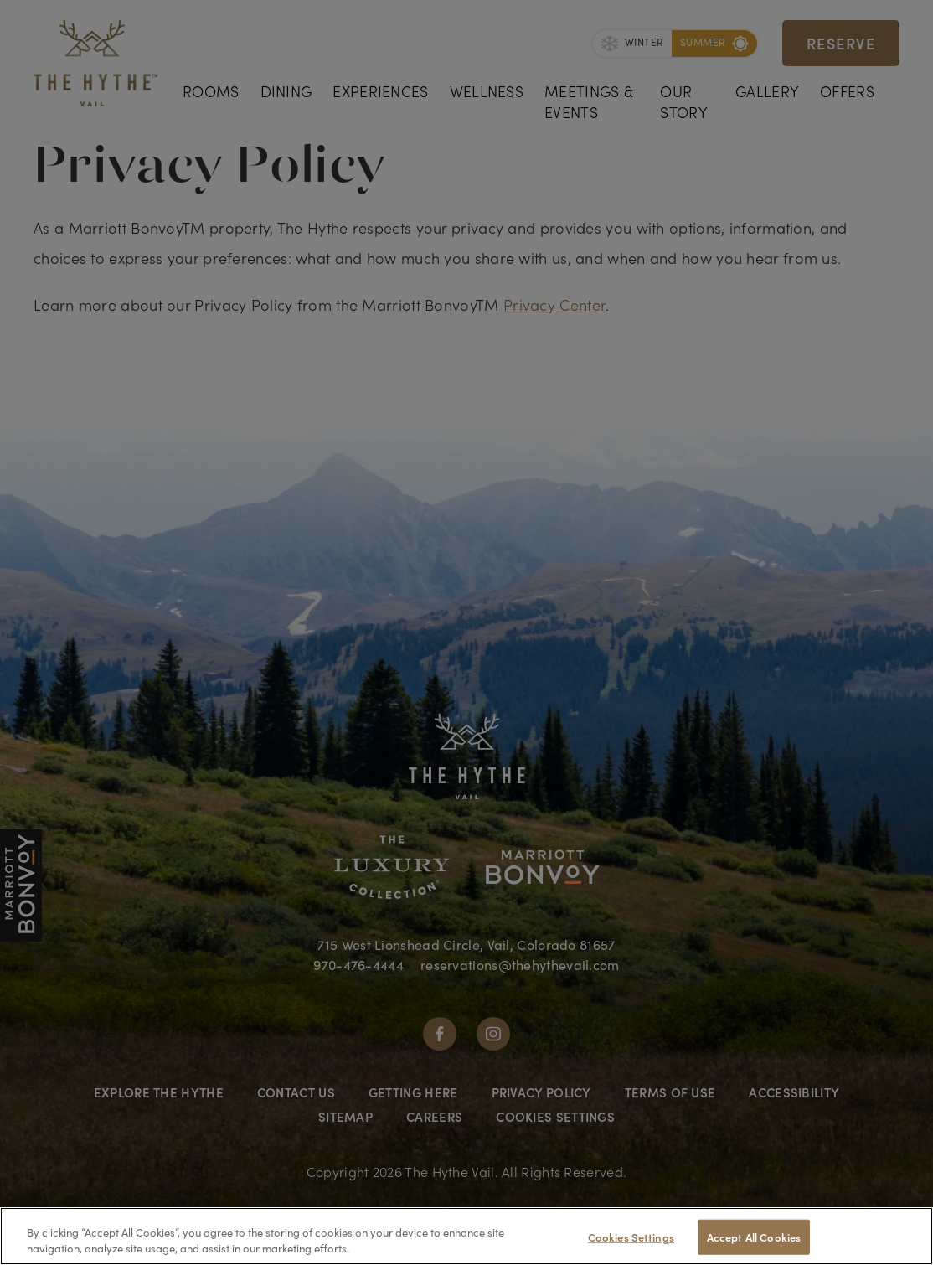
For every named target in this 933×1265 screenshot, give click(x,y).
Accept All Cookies (754, 1237)
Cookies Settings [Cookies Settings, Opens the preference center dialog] (631, 1237)
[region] (466, 1236)
